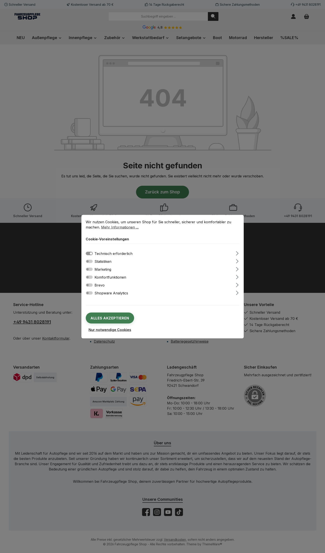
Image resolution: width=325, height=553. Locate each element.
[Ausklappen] (237, 252)
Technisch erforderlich (113, 253)
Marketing (102, 269)
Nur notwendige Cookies (110, 329)
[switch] (89, 261)
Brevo (99, 285)
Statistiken (102, 261)
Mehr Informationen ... (120, 227)
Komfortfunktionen (110, 277)
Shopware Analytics (111, 293)
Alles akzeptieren (110, 318)
